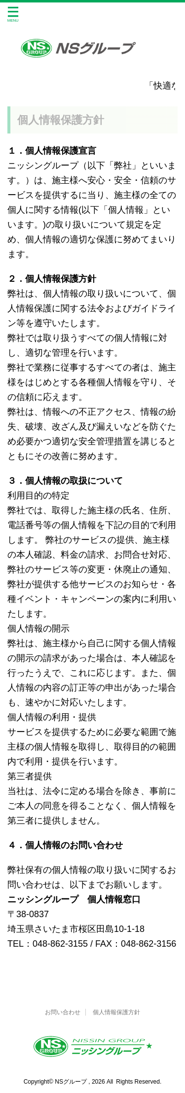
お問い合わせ (62, 1012)
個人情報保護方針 (116, 1012)
